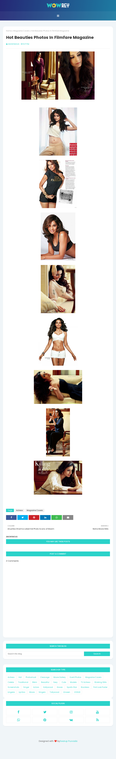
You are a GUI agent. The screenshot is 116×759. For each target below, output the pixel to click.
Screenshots (13, 687)
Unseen (66, 692)
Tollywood (54, 692)
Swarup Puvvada (68, 741)
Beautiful (45, 682)
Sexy (55, 682)
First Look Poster (100, 687)
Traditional (23, 682)
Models (73, 682)
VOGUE (77, 692)
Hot (20, 677)
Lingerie (11, 692)
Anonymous (13, 44)
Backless (85, 687)
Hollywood (48, 687)
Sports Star (72, 687)
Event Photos (75, 677)
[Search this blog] (45, 654)
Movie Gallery (59, 677)
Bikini (34, 682)
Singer (26, 687)
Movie (32, 692)
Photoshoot (31, 677)
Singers (42, 692)
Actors (36, 687)
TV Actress (85, 682)
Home (8, 30)
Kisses (60, 687)
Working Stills (100, 682)
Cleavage (44, 677)
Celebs (11, 682)
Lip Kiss (22, 692)
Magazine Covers (21, 30)
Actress (19, 510)
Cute (64, 682)
